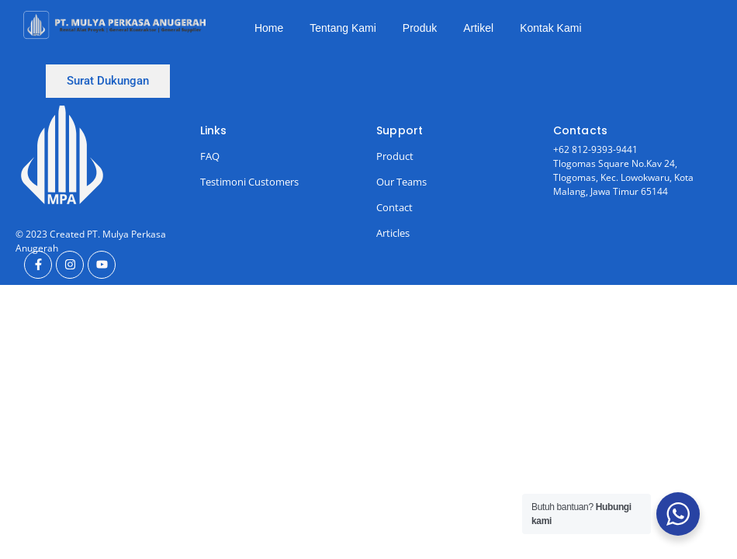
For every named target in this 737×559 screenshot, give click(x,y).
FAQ (210, 156)
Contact (394, 207)
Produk (420, 28)
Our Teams (401, 182)
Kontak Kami (550, 28)
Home (268, 28)
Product (394, 156)
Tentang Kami (343, 28)
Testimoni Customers (249, 182)
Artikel (478, 28)
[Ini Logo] (114, 26)
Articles (393, 233)
